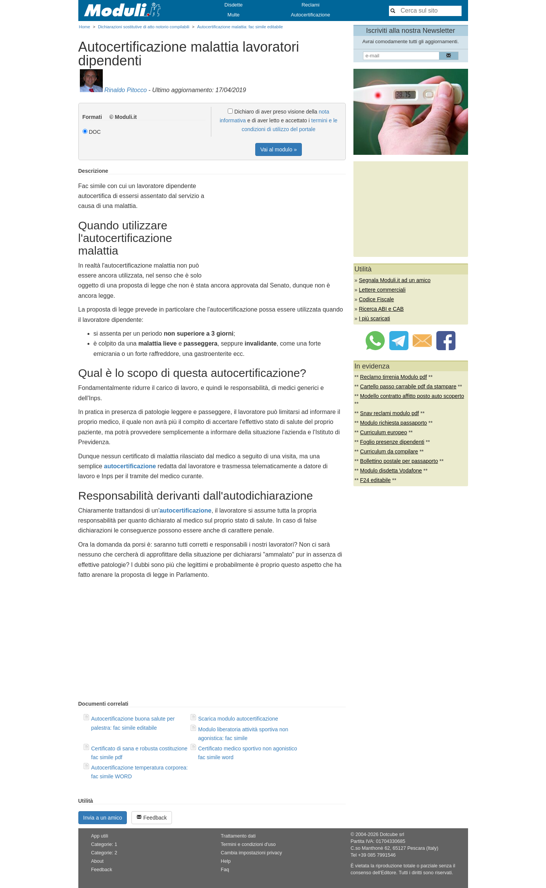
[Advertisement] (281, 221)
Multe (233, 15)
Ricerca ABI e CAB (381, 309)
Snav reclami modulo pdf (389, 413)
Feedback (151, 817)
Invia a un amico (102, 818)
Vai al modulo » (278, 149)
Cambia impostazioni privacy (251, 853)
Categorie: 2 (104, 853)
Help (226, 861)
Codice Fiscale (376, 299)
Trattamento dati (238, 836)
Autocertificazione (310, 15)
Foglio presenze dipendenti (392, 442)
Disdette (233, 5)
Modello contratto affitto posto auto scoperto (412, 396)
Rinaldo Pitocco (125, 90)
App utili (99, 836)
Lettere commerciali (382, 290)
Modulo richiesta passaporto (393, 423)
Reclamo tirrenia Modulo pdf (393, 377)
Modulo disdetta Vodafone (391, 471)
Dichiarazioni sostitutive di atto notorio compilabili (143, 26)
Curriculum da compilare (389, 451)
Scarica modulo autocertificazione (238, 719)
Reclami (310, 5)
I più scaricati (374, 318)
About (97, 861)
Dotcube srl (392, 834)
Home (84, 26)
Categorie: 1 (104, 844)
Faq (225, 869)
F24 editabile (375, 480)
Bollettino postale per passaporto (399, 461)
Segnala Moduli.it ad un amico (395, 280)
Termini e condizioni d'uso (248, 844)
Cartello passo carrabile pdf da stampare (408, 386)
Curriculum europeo (383, 432)
